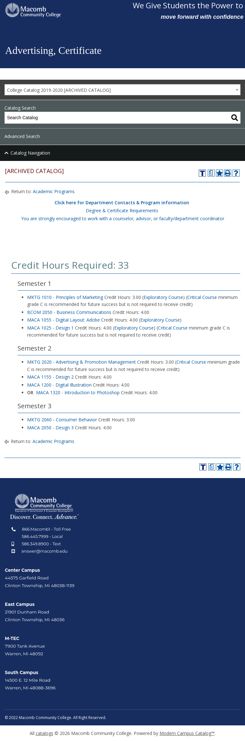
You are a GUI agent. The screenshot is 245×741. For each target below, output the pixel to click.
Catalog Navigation (30, 153)
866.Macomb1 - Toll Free (46, 529)
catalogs (44, 733)
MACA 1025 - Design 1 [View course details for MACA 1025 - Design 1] (50, 328)
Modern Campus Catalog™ (187, 733)
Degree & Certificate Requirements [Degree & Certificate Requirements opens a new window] (122, 210)
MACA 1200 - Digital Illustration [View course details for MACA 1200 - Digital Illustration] (59, 385)
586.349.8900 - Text (41, 543)
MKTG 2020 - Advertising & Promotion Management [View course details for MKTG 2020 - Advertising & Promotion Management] (81, 362)
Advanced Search (22, 136)
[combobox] (122, 89)
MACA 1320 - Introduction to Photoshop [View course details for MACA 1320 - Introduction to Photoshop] (78, 392)
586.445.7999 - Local (42, 536)
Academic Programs (54, 191)
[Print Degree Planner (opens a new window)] (211, 173)
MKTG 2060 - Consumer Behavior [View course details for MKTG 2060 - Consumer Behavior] (62, 420)
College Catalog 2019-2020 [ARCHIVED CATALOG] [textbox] (59, 90)
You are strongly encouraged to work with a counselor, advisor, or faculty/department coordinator (122, 218)
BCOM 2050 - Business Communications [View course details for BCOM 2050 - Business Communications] (69, 312)
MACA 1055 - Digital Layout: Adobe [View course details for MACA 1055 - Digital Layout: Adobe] (63, 320)
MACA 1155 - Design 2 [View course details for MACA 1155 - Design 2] (50, 377)
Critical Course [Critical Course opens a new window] (202, 297)
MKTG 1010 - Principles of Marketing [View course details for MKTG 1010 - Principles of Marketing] (65, 297)
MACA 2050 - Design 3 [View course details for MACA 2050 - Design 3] (50, 428)
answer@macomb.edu (44, 551)
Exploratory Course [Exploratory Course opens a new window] (163, 297)
